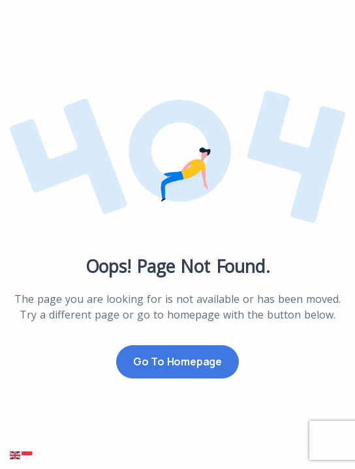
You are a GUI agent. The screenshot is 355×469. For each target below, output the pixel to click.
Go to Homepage (177, 361)
